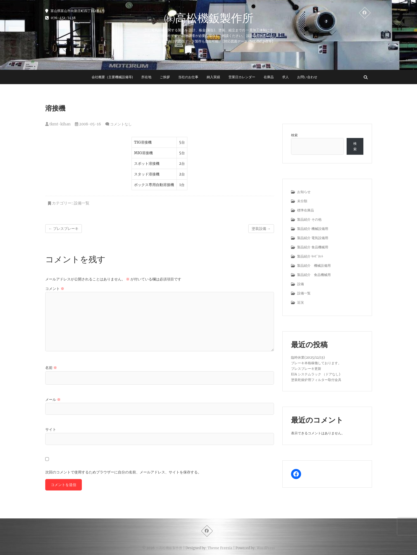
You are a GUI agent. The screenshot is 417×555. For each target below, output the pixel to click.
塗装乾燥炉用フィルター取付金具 (316, 380)
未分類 (302, 201)
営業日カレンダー (241, 77)
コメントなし (121, 124)
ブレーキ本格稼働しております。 (316, 363)
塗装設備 (261, 228)
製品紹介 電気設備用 (312, 238)
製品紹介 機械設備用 (312, 229)
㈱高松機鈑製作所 (208, 18)
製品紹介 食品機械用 (312, 247)
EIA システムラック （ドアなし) (315, 374)
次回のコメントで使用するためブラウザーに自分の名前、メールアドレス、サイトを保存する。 (123, 472)
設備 (300, 284)
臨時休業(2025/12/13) (308, 357)
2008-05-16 (88, 124)
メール (53, 399)
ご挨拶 (165, 77)
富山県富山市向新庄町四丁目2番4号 (75, 11)
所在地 (146, 77)
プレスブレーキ (63, 228)
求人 (285, 77)
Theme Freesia (220, 548)
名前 (51, 367)
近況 (300, 302)
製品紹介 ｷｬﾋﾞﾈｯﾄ (310, 256)
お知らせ (304, 192)
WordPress (266, 548)
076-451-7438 (60, 18)
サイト (50, 429)
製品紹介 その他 (309, 219)
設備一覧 (81, 203)
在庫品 (269, 77)
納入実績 (213, 77)
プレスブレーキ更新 (306, 368)
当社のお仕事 (188, 77)
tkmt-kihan (58, 124)
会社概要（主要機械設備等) (112, 77)
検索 (294, 135)
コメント (54, 288)
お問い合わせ (307, 77)
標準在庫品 (305, 210)
